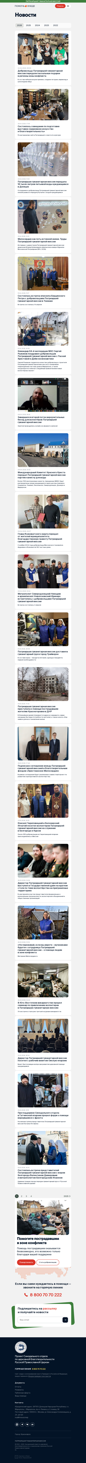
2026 (19, 25)
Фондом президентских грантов (39, 1376)
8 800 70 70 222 (39, 1369)
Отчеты (18, 1387)
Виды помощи (20, 1396)
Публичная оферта (22, 1393)
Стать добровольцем (47, 1262)
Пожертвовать (26, 1262)
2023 (46, 25)
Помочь (60, 6)
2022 (55, 25)
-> (65, 1320)
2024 (37, 25)
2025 (28, 25)
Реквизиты (19, 1390)
